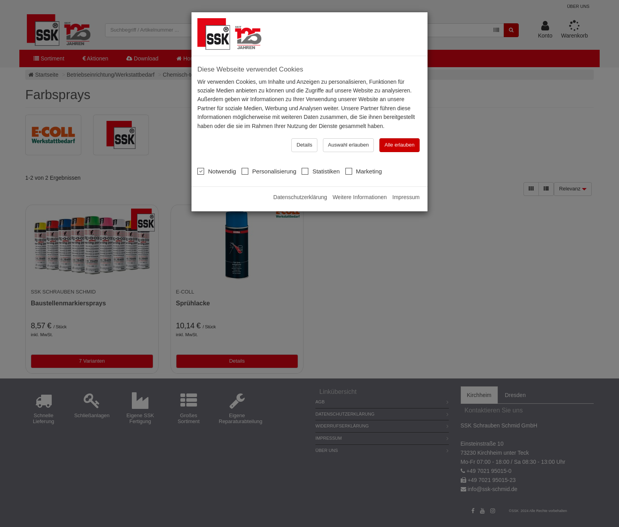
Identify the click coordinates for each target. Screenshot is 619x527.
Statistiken (321, 171)
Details (304, 145)
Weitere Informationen (359, 197)
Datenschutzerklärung (300, 197)
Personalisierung (269, 171)
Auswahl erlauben (348, 145)
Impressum (406, 197)
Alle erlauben (400, 145)
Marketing (363, 171)
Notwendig (216, 171)
